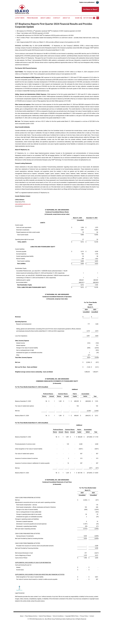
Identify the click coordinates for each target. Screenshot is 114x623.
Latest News (19, 18)
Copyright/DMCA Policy (71, 616)
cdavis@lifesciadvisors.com (23, 204)
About (21, 616)
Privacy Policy (84, 616)
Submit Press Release (45, 616)
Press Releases (32, 18)
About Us (66, 18)
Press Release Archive (31, 616)
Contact (56, 18)
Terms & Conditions (58, 616)
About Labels (45, 18)
